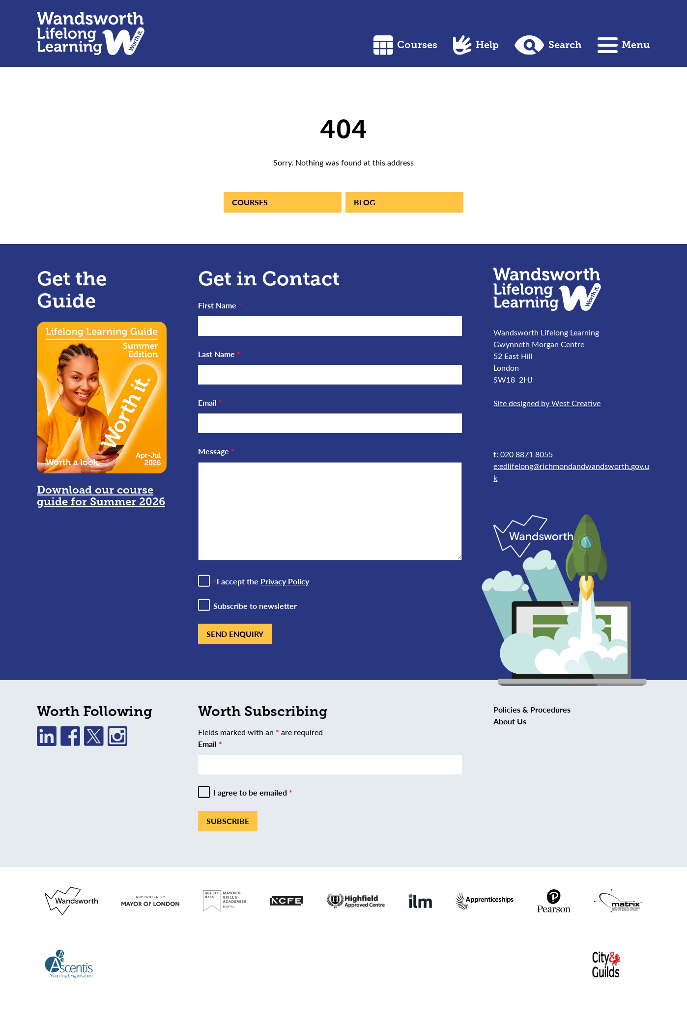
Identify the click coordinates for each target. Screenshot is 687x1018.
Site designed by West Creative (547, 403)
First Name (220, 305)
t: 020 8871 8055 (523, 454)
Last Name (219, 353)
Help (476, 45)
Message (216, 451)
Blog (364, 202)
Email (210, 402)
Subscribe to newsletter (255, 606)
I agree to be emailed (252, 792)
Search (548, 45)
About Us (509, 721)
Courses (405, 45)
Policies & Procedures (532, 709)
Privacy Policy (284, 581)
